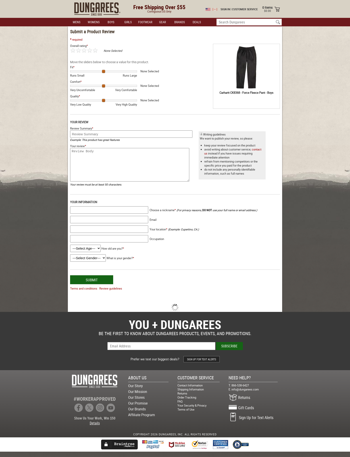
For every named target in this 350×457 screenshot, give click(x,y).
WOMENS (94, 22)
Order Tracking (186, 403)
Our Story (135, 391)
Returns (182, 399)
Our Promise (138, 408)
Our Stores (136, 402)
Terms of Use (185, 415)
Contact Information (190, 391)
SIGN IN (225, 9)
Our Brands (137, 414)
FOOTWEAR (145, 22)
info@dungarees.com (245, 395)
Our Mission (137, 396)
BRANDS (179, 22)
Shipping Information (190, 395)
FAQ (180, 407)
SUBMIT (92, 285)
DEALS (197, 22)
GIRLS (128, 22)
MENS (76, 22)
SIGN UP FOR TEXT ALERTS (201, 364)
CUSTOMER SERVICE (245, 9)
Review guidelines (110, 294)
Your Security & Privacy (191, 411)
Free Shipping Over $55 (159, 7)
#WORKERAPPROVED (95, 404)
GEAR (162, 22)
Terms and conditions (83, 294)
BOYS (111, 22)
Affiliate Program (141, 420)
